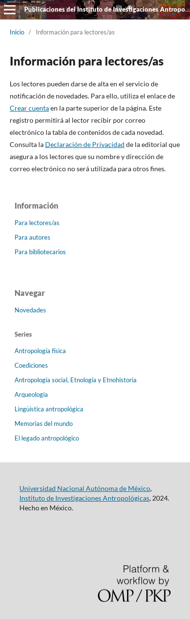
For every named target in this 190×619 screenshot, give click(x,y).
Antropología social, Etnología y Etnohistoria (76, 380)
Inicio (17, 32)
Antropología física (40, 351)
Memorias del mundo (44, 423)
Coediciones (31, 365)
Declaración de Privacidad (85, 144)
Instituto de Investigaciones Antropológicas (84, 498)
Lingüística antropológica (49, 409)
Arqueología (31, 394)
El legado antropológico (47, 438)
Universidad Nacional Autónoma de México (84, 488)
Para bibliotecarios (40, 252)
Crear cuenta (29, 108)
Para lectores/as (37, 223)
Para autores (32, 237)
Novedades (30, 310)
